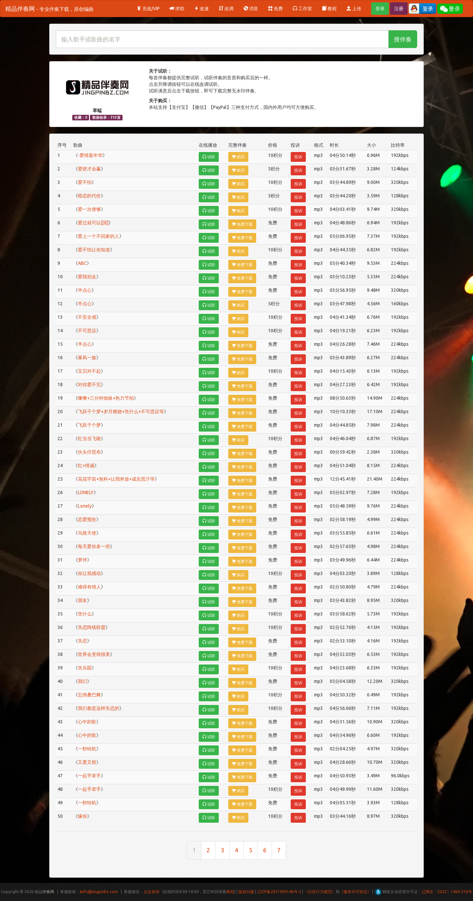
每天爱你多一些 (94, 546)
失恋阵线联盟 (91, 627)
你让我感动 (89, 573)
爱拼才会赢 (89, 168)
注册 (398, 8)
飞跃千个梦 (89, 425)
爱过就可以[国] (93, 222)
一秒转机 (87, 748)
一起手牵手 (89, 775)
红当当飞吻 (89, 438)
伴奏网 (48, 891)
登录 (380, 8)
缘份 (82, 816)
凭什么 (85, 613)
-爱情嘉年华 (90, 155)
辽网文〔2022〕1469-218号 (447, 891)
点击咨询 (151, 891)
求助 (176, 8)
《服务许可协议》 (355, 891)
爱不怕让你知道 (94, 249)
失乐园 (85, 667)
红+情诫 (86, 465)
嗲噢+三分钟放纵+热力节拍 (106, 398)
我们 (82, 681)
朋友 (82, 600)
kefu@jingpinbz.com (99, 891)
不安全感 (87, 317)
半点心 (85, 290)
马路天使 (87, 533)
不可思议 (87, 330)
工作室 (302, 8)
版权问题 (246, 891)
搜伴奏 (403, 39)
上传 (354, 8)
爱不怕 (85, 182)
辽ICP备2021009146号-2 (279, 891)
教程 (329, 8)
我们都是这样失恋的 (98, 708)
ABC (82, 263)
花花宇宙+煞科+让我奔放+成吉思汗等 (116, 479)
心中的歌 (87, 721)
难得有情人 (89, 586)
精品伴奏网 (49, 8)
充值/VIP (148, 8)
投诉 (298, 157)
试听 (208, 157)
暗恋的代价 (89, 195)
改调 (226, 8)
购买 (238, 157)
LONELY (86, 492)
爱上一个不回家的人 (98, 236)
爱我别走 (87, 276)
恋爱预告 (87, 519)
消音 (250, 8)
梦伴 (82, 560)
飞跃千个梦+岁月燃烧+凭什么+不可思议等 (121, 411)
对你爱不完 (89, 384)
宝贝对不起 (89, 371)
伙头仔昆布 (89, 452)
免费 (275, 8)
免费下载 (242, 224)
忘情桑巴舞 (89, 694)
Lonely (85, 506)
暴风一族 (87, 357)
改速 (201, 8)
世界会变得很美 (94, 654)
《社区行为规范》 (320, 891)
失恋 (82, 640)
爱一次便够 (89, 209)
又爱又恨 (87, 762)
